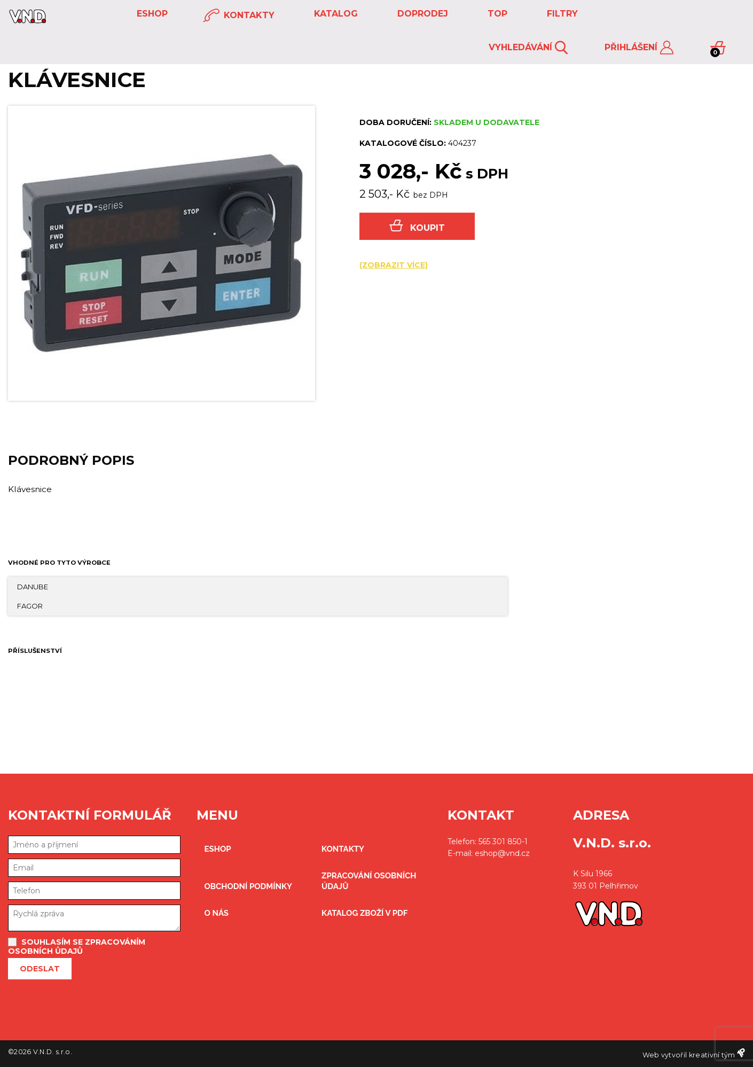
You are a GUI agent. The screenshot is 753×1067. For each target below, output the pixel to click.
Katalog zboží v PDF (364, 913)
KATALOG (334, 14)
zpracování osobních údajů (368, 881)
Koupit (417, 226)
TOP (496, 14)
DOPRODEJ (421, 14)
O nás (217, 913)
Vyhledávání (528, 47)
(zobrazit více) (393, 265)
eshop (151, 14)
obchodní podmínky (249, 886)
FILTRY (561, 14)
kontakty (238, 15)
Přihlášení (639, 47)
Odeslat (40, 968)
